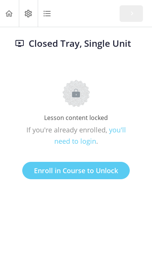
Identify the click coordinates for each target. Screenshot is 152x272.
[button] (9, 13)
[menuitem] (28, 13)
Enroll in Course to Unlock (76, 170)
